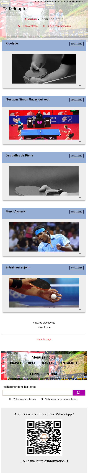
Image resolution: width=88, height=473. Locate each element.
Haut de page (44, 339)
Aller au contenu (43, 1)
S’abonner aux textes (22, 399)
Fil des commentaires (57, 26)
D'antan (31, 19)
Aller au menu (58, 1)
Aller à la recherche (76, 1)
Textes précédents (44, 322)
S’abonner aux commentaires (59, 399)
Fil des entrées (27, 26)
